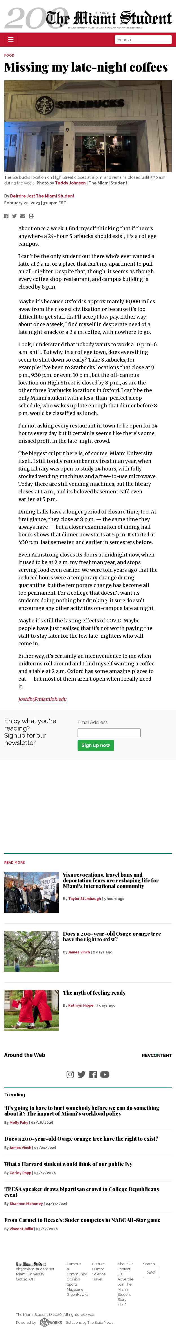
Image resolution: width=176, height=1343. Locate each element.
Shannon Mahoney (26, 1204)
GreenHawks (77, 1294)
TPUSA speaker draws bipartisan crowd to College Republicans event (81, 1192)
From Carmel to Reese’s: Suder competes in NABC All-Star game (82, 1220)
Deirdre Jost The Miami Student (42, 196)
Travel (97, 1279)
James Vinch (79, 952)
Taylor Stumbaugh (84, 899)
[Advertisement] (88, 806)
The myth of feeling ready (94, 992)
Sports (72, 1284)
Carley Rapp (20, 1173)
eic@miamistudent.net (35, 1269)
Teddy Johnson (70, 183)
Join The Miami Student (124, 1289)
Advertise (125, 1279)
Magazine (75, 1289)
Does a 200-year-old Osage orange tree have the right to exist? (112, 936)
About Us (125, 1264)
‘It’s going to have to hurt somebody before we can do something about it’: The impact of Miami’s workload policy (81, 1111)
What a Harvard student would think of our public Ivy (68, 1164)
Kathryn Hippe (81, 1005)
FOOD (9, 55)
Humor (98, 1269)
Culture (98, 1264)
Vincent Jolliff (21, 1229)
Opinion (73, 1279)
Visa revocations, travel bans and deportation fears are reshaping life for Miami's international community (111, 880)
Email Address (93, 722)
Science (98, 1274)
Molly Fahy (19, 1123)
